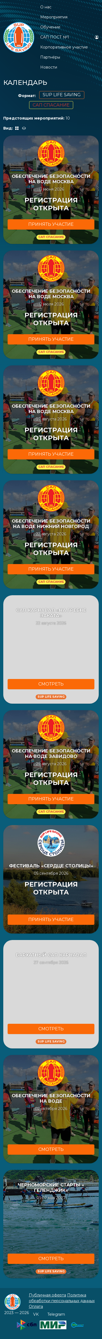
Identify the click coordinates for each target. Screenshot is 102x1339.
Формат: (27, 95)
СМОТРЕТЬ (51, 684)
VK (36, 1314)
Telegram (56, 1314)
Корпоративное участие (64, 47)
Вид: (8, 128)
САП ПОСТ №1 (54, 37)
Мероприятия (53, 17)
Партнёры (50, 57)
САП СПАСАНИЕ (51, 105)
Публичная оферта (47, 1295)
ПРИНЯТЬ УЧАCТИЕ (51, 224)
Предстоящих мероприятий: (33, 118)
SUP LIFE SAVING (62, 94)
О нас (45, 7)
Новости (48, 67)
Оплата (36, 1306)
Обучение (50, 27)
